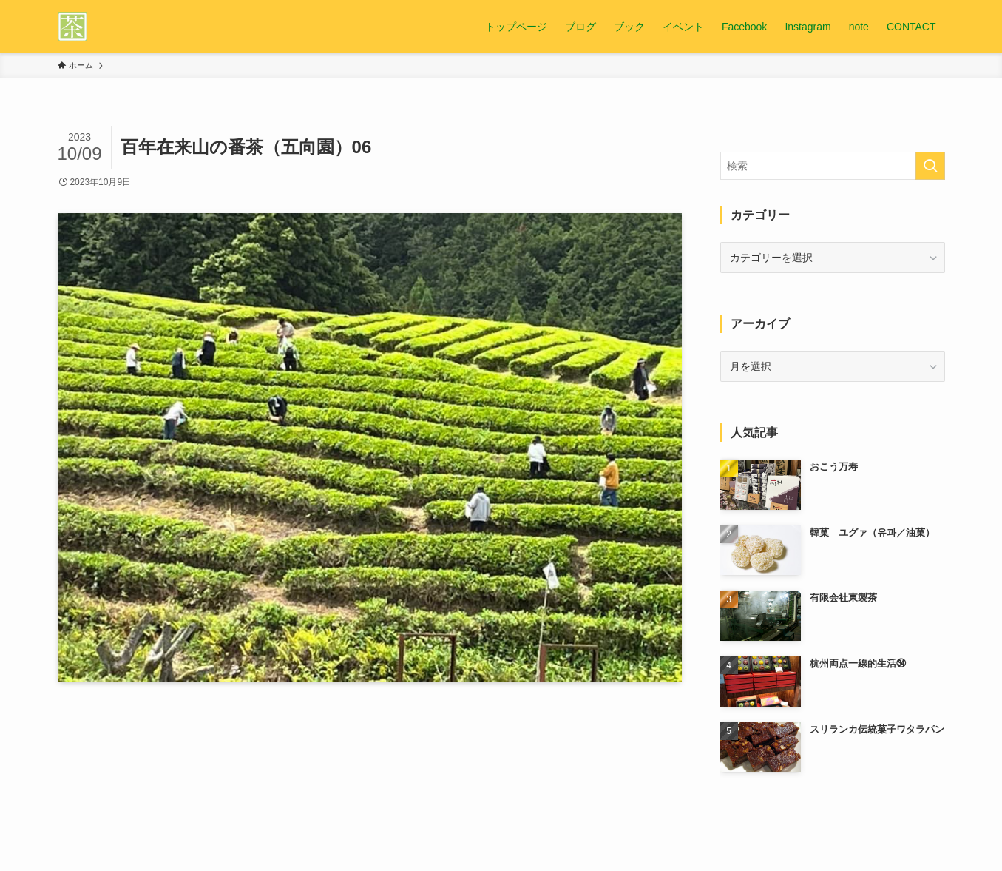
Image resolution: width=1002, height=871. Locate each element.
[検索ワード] (832, 166)
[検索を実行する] (930, 166)
